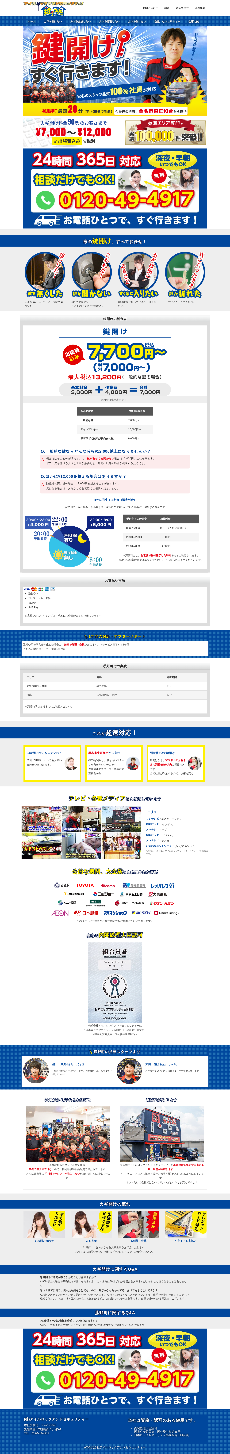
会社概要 (200, 8)
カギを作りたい (137, 21)
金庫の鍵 (193, 21)
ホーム (31, 21)
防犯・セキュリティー (167, 21)
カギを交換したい (80, 21)
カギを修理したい (109, 21)
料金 (166, 8)
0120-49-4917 (40, 1433)
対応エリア (182, 8)
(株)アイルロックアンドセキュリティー (56, 1419)
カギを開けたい (53, 21)
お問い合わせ (150, 8)
